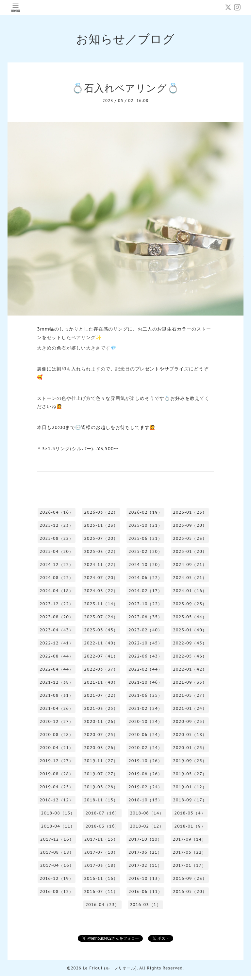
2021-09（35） (190, 682)
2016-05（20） (190, 891)
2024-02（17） (145, 590)
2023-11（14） (101, 604)
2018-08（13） (58, 813)
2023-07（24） (101, 617)
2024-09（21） (190, 564)
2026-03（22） (101, 512)
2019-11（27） (101, 760)
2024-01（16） (190, 590)
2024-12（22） (57, 564)
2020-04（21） (57, 747)
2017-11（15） (101, 839)
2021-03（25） (101, 708)
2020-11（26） (101, 721)
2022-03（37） (101, 669)
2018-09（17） (190, 800)
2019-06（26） (145, 774)
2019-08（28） (57, 774)
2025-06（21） (145, 538)
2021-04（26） (57, 708)
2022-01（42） (190, 669)
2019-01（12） (190, 787)
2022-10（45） (145, 643)
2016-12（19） (57, 878)
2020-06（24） (145, 734)
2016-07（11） (101, 891)
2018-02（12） (147, 826)
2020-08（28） (57, 734)
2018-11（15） (101, 800)
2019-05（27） (190, 774)
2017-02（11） (145, 865)
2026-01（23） (190, 512)
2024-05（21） (190, 577)
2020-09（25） (190, 721)
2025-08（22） (57, 538)
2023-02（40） (145, 630)
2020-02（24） (145, 747)
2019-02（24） (145, 787)
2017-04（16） (57, 865)
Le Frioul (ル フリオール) (110, 968)
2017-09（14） (189, 839)
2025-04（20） (57, 551)
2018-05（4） (189, 813)
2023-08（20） (57, 617)
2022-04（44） (57, 669)
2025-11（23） (101, 525)
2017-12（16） (57, 839)
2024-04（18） (57, 590)
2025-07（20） (101, 538)
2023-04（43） (57, 630)
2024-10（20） (145, 564)
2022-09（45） (190, 643)
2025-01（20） (190, 551)
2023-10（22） (145, 604)
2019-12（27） (57, 760)
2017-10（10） (145, 839)
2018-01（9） (189, 826)
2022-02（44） (145, 669)
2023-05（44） (190, 617)
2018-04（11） (58, 826)
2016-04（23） (102, 904)
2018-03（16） (102, 826)
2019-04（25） (57, 787)
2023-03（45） (101, 630)
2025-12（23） (57, 525)
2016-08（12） (57, 891)
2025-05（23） (190, 538)
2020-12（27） (57, 721)
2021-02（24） (145, 708)
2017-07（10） (101, 852)
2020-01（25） (190, 747)
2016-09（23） (190, 878)
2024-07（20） (101, 577)
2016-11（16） (101, 878)
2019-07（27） (101, 774)
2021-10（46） (145, 682)
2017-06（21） (145, 852)
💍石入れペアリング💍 (125, 87)
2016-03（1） (145, 904)
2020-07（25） (101, 734)
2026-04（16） (57, 512)
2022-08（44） (57, 656)
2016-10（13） (145, 878)
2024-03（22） (101, 590)
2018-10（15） (145, 800)
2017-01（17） (189, 865)
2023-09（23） (190, 604)
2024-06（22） (145, 577)
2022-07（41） (101, 656)
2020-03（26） (101, 747)
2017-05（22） (189, 852)
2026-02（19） (145, 512)
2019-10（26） (145, 760)
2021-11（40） (101, 682)
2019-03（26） (101, 787)
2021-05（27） (190, 695)
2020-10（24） (145, 721)
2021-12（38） (57, 682)
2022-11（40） (101, 643)
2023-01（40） (190, 630)
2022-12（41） (57, 643)
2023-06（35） (145, 617)
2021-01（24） (190, 708)
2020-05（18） (190, 734)
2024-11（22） (101, 564)
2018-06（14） (147, 813)
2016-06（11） (145, 891)
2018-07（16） (102, 813)
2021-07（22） (101, 695)
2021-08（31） (57, 695)
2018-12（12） (57, 800)
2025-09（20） (190, 525)
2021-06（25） (145, 695)
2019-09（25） (190, 760)
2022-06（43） (145, 656)
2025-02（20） (145, 551)
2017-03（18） (101, 865)
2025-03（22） (101, 551)
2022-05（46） (190, 656)
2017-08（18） (57, 852)
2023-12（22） (57, 604)
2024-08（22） (57, 577)
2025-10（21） (145, 525)
